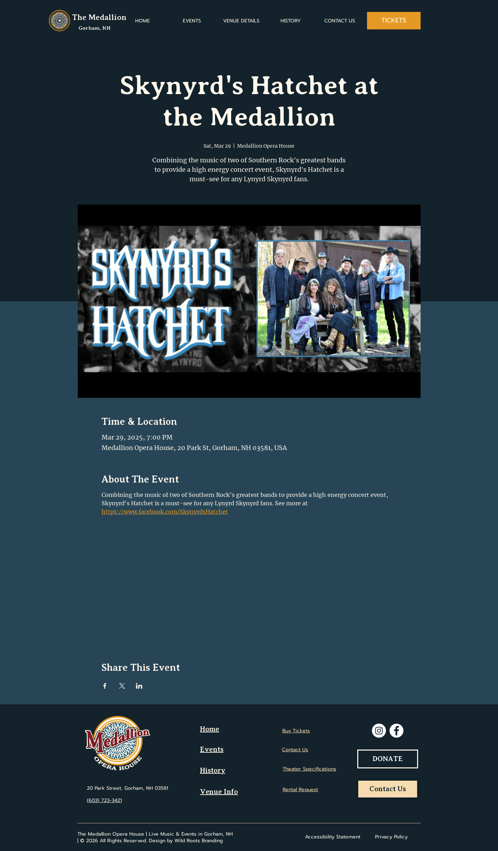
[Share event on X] (122, 686)
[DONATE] (387, 759)
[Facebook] (396, 731)
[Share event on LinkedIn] (139, 686)
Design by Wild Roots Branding (186, 840)
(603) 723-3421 (104, 800)
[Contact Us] (387, 789)
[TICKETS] (394, 20)
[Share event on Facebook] (105, 686)
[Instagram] (379, 731)
